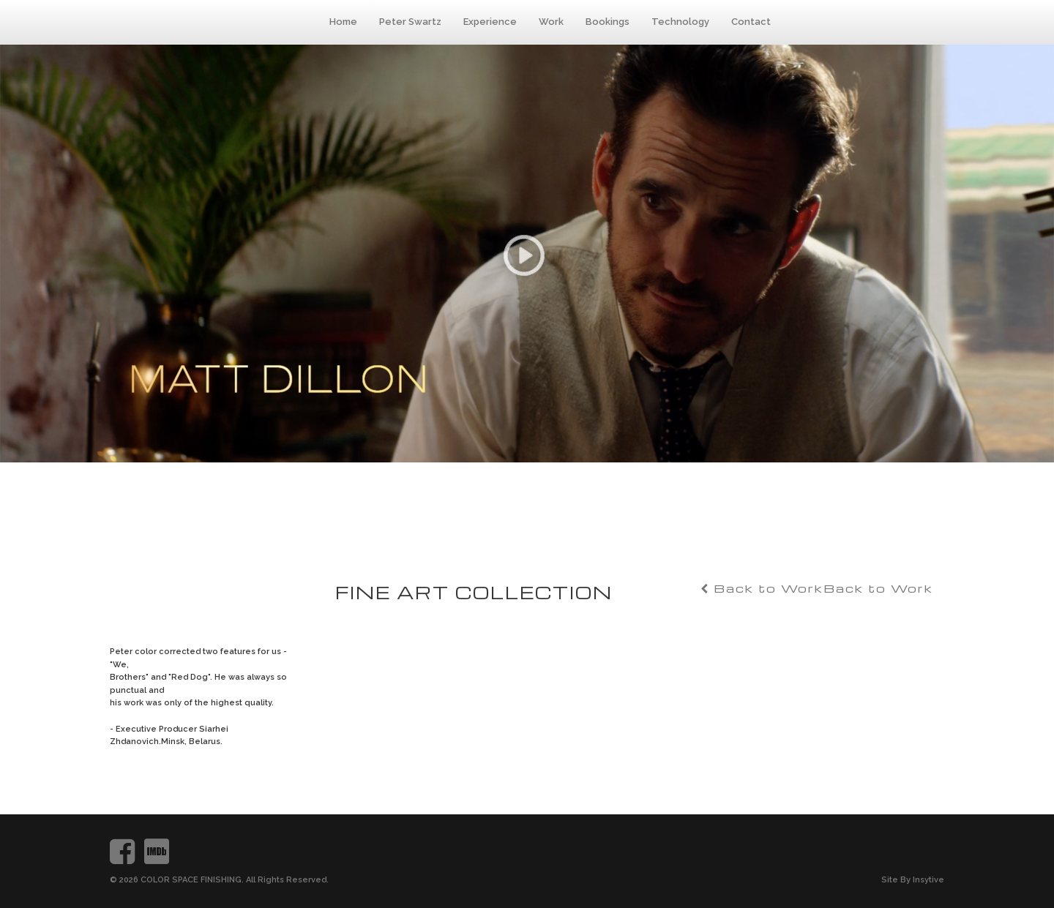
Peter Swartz (410, 21)
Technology (680, 21)
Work (551, 21)
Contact (751, 21)
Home (343, 21)
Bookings (607, 21)
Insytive (928, 880)
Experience (490, 21)
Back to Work (878, 588)
